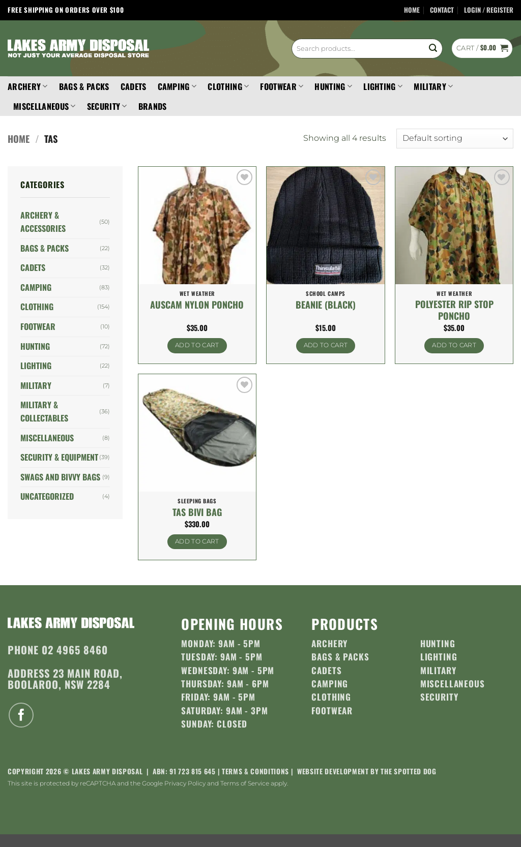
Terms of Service (244, 783)
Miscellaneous (44, 106)
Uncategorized (47, 496)
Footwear (281, 86)
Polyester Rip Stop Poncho (454, 310)
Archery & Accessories (43, 221)
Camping (177, 86)
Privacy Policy (185, 783)
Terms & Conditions (255, 771)
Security (107, 106)
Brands (152, 106)
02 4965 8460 (75, 649)
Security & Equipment (59, 457)
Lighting (382, 86)
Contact (442, 10)
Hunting (333, 86)
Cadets (134, 86)
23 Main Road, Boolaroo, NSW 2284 (65, 678)
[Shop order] (454, 138)
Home (412, 10)
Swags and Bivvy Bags (60, 477)
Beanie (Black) (326, 305)
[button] (488, 10)
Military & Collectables (44, 411)
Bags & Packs (84, 86)
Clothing (228, 86)
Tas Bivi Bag (197, 512)
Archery (28, 86)
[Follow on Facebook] (21, 715)
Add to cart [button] (197, 345)
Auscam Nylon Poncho (197, 305)
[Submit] (433, 48)
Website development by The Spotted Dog (367, 771)
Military (433, 86)
